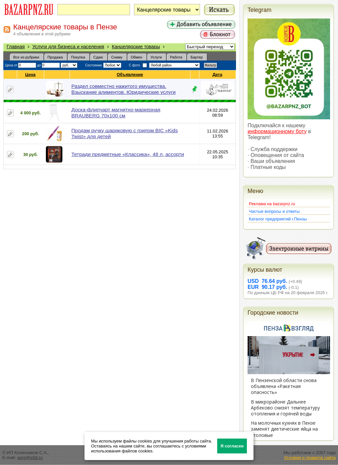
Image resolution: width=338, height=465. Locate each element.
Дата (218, 74)
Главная (16, 46)
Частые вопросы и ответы (274, 211)
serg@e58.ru (30, 457)
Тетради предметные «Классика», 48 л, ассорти (127, 154)
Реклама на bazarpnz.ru (272, 203)
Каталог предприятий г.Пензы (278, 218)
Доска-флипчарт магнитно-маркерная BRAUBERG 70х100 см (115, 112)
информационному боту (277, 131)
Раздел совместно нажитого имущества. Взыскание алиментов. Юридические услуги (123, 89)
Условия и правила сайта (310, 457)
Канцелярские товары (136, 46)
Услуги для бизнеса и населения (68, 46)
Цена (30, 74)
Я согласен (232, 446)
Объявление (130, 74)
